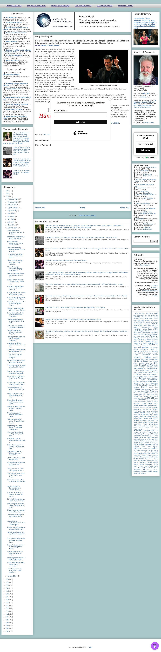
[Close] (110, 98)
